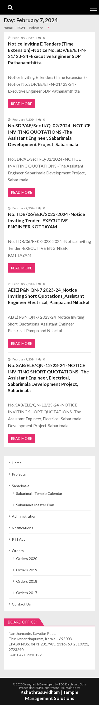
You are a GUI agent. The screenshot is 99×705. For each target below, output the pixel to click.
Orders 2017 (26, 592)
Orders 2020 (26, 558)
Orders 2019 (26, 570)
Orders (18, 550)
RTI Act (18, 539)
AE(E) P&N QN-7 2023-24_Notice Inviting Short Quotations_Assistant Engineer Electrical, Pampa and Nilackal (48, 296)
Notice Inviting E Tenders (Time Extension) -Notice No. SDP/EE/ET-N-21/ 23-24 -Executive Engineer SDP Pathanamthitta (47, 53)
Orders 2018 (26, 581)
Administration (24, 516)
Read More (21, 103)
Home (17, 462)
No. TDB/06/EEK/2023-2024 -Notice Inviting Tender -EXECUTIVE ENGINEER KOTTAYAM (46, 220)
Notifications (22, 528)
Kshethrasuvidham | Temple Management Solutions (49, 695)
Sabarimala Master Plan (35, 505)
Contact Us (21, 604)
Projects (19, 474)
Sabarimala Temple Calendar (39, 493)
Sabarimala (20, 485)
